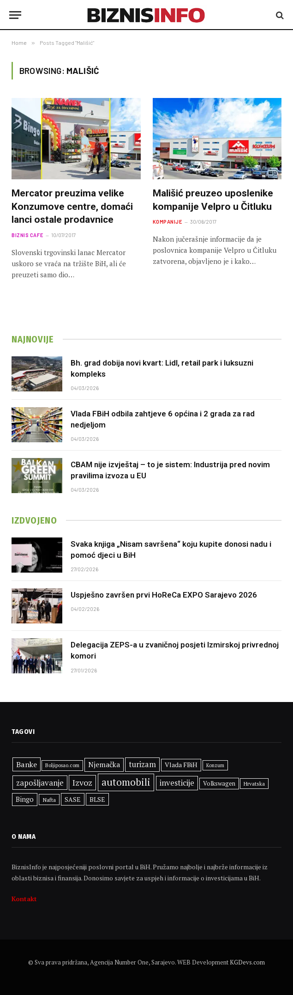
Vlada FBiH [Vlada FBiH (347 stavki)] (181, 765)
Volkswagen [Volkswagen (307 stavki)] (219, 783)
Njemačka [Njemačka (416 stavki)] (104, 764)
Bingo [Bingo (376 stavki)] (25, 799)
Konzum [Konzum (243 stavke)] (215, 765)
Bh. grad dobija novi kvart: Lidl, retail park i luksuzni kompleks (162, 368)
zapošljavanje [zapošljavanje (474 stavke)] (40, 782)
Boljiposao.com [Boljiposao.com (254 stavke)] (62, 765)
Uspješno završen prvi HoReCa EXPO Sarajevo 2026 (164, 594)
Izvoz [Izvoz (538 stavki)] (82, 782)
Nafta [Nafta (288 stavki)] (49, 799)
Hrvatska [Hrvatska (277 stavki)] (254, 783)
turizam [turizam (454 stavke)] (142, 764)
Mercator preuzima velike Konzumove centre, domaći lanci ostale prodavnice (72, 206)
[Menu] (15, 15)
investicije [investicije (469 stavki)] (177, 783)
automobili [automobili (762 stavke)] (126, 781)
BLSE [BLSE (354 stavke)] (97, 799)
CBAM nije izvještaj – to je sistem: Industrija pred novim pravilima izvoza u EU (170, 470)
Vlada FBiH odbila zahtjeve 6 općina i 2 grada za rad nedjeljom (163, 419)
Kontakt (24, 898)
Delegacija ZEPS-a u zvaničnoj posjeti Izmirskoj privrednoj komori (175, 650)
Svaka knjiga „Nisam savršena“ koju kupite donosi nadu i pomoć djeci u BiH (171, 549)
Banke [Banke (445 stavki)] (26, 764)
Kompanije (167, 222)
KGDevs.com (247, 962)
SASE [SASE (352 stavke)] (73, 799)
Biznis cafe (27, 235)
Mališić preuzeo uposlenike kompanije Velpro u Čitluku (213, 200)
